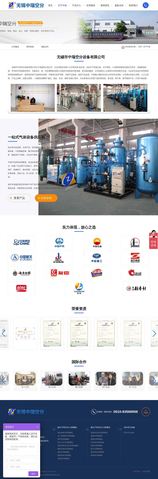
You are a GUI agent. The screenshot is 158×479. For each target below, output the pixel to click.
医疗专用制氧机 (97, 448)
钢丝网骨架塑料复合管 (51, 474)
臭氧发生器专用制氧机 (99, 432)
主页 (140, 46)
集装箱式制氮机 (63, 458)
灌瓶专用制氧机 (97, 438)
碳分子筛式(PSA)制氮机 (67, 427)
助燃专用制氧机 (97, 435)
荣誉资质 (30, 47)
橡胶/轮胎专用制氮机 (65, 448)
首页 (50, 5)
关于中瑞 (62, 5)
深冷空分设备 (129, 427)
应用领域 (90, 5)
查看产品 (18, 197)
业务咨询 (43, 197)
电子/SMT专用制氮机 (65, 442)
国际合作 (45, 47)
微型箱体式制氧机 (97, 451)
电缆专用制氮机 (63, 451)
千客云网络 (146, 471)
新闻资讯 (105, 5)
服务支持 (119, 5)
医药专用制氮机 (63, 438)
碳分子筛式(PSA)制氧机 (100, 427)
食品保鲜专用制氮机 (65, 432)
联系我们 (133, 5)
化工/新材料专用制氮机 (66, 435)
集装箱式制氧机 (97, 455)
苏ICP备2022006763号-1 (47, 471)
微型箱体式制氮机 (64, 455)
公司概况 (15, 47)
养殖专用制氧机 (97, 445)
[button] (4, 333)
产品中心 (76, 5)
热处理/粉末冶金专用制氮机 (68, 445)
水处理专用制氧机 (97, 442)
